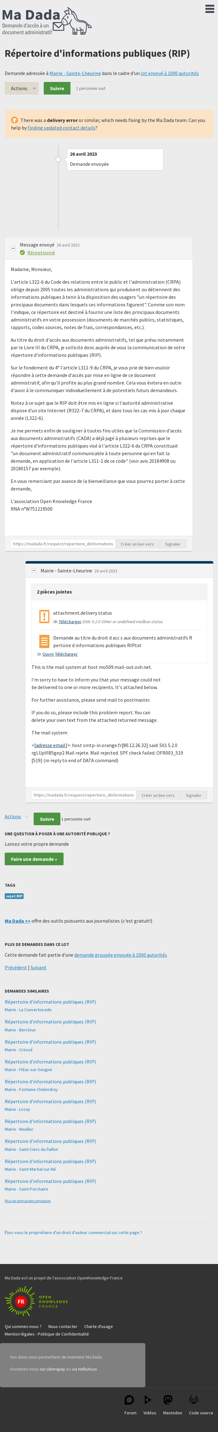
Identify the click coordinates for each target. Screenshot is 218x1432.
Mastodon (172, 1405)
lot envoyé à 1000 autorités (170, 73)
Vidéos (149, 1405)
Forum (131, 1405)
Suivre (57, 88)
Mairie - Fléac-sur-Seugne (28, 1069)
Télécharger (70, 621)
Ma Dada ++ (18, 921)
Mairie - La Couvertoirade (28, 1009)
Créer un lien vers (137, 544)
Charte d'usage (98, 1326)
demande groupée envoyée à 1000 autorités (120, 955)
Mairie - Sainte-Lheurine (75, 73)
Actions (19, 88)
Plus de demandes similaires (28, 1200)
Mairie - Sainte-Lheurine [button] (67, 570)
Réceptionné (41, 252)
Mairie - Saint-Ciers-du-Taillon (31, 1149)
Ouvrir (48, 654)
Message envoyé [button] (37, 244)
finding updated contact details (61, 128)
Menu (210, 8)
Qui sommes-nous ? (23, 1326)
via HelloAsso (84, 1369)
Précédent (16, 967)
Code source (201, 1405)
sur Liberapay (52, 1369)
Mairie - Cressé (19, 1049)
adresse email (50, 745)
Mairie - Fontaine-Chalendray (31, 1089)
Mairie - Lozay (17, 1109)
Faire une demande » (34, 859)
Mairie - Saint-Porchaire (26, 1189)
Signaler (173, 544)
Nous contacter (62, 1326)
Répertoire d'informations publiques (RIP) (50, 1002)
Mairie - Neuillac (19, 1129)
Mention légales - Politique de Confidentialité (47, 1334)
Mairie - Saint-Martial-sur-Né (30, 1169)
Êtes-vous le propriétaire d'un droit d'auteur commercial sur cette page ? (73, 1232)
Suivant (39, 967)
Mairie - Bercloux (20, 1030)
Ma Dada (47, 21)
